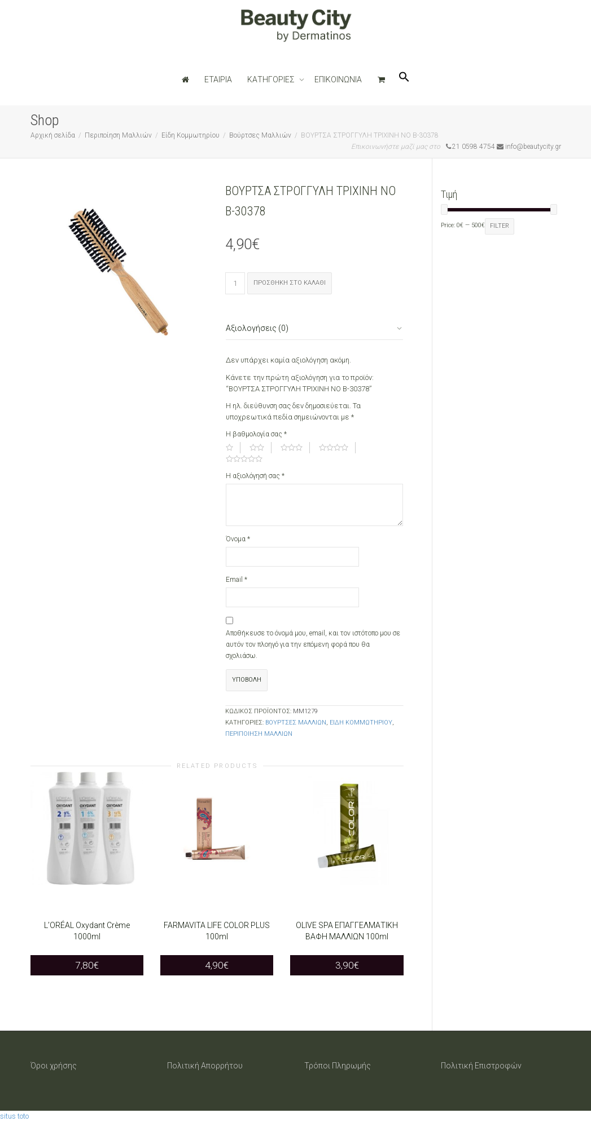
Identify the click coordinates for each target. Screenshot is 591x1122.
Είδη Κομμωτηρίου (190, 135)
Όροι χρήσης (53, 1065)
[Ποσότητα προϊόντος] (235, 283)
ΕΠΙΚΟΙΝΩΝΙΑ (338, 79)
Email (236, 580)
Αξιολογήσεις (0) (257, 328)
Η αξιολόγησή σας (255, 476)
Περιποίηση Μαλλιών (118, 135)
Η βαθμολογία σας (256, 434)
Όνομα (238, 539)
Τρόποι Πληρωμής (337, 1065)
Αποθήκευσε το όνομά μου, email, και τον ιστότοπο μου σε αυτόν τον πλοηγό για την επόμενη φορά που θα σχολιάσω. (313, 644)
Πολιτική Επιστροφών (481, 1065)
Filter (499, 225)
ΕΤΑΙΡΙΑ (218, 79)
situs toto (14, 1116)
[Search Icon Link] (404, 79)
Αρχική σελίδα (52, 135)
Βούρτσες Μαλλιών (260, 135)
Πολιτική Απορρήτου (205, 1065)
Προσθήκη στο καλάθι (289, 282)
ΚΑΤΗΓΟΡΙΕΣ (271, 79)
